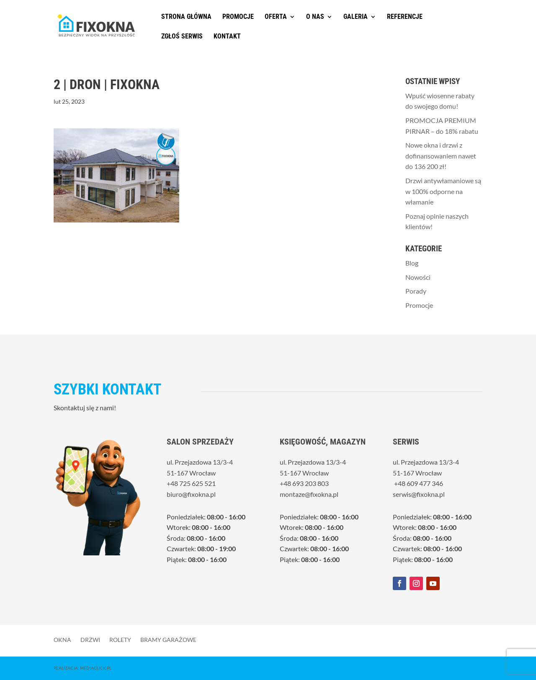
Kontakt (227, 36)
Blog (411, 263)
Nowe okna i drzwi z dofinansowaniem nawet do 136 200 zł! (440, 155)
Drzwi (90, 639)
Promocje (238, 17)
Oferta (276, 17)
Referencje (405, 17)
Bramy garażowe (168, 639)
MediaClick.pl (95, 667)
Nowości (417, 277)
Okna (62, 639)
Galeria (355, 17)
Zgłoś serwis (182, 36)
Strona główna (186, 17)
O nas (315, 17)
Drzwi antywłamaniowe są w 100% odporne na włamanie (443, 191)
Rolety (120, 639)
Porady (415, 291)
